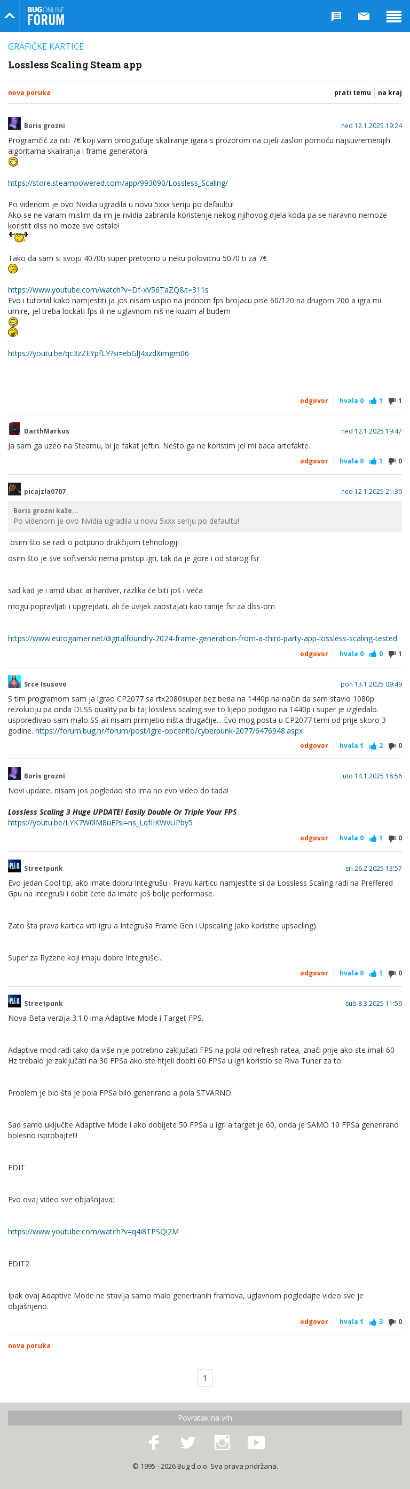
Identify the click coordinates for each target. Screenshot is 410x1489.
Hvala (352, 400)
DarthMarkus (46, 431)
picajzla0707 (45, 491)
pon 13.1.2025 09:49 (371, 684)
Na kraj (390, 92)
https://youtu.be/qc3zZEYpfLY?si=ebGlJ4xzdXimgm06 (98, 353)
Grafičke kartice (46, 46)
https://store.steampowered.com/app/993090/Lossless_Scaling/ (118, 183)
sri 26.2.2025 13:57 (373, 868)
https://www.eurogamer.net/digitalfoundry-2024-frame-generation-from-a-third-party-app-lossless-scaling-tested (202, 638)
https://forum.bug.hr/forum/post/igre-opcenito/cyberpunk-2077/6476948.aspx (169, 731)
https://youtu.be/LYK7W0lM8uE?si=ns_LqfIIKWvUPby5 (100, 822)
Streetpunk (43, 868)
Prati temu (352, 92)
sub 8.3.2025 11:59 (373, 1003)
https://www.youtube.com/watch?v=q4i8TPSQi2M (93, 1231)
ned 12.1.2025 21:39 (371, 491)
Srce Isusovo (45, 684)
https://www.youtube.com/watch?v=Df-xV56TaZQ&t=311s (108, 290)
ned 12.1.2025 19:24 (371, 126)
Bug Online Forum (46, 16)
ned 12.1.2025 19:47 (371, 431)
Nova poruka (29, 92)
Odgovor (314, 400)
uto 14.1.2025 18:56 (372, 776)
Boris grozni (44, 126)
